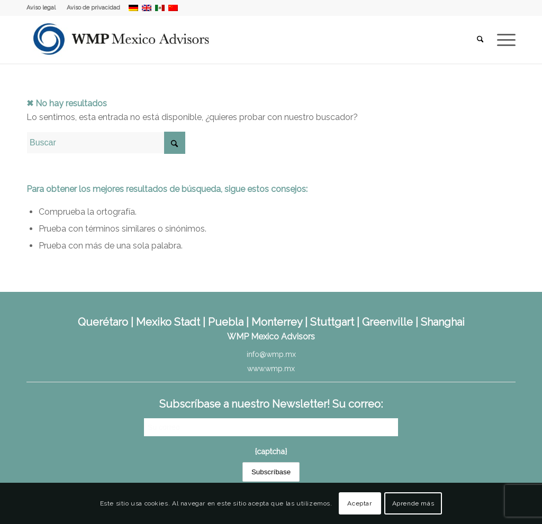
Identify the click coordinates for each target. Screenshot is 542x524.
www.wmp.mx (271, 368)
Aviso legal (41, 7)
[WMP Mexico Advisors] (122, 39)
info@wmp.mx (271, 354)
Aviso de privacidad (93, 7)
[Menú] (503, 39)
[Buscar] (480, 39)
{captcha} (271, 451)
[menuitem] (43, 8)
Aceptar (359, 503)
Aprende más (413, 503)
